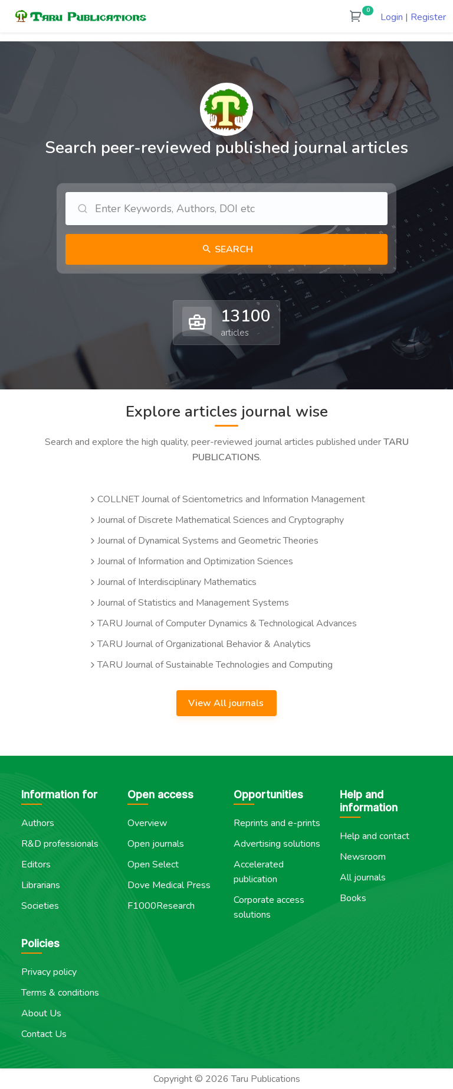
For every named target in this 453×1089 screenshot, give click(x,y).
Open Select (153, 864)
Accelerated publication (259, 872)
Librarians (40, 885)
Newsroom (363, 856)
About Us (41, 1013)
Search (232, 249)
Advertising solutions (277, 843)
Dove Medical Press (169, 885)
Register (428, 17)
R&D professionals (60, 843)
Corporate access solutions (269, 907)
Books (353, 898)
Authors (37, 823)
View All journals (227, 703)
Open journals (155, 843)
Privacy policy (49, 972)
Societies (40, 905)
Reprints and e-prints (277, 823)
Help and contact (374, 836)
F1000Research (161, 905)
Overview (147, 823)
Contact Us (44, 1034)
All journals (363, 877)
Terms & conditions (60, 992)
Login (391, 17)
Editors (36, 864)
